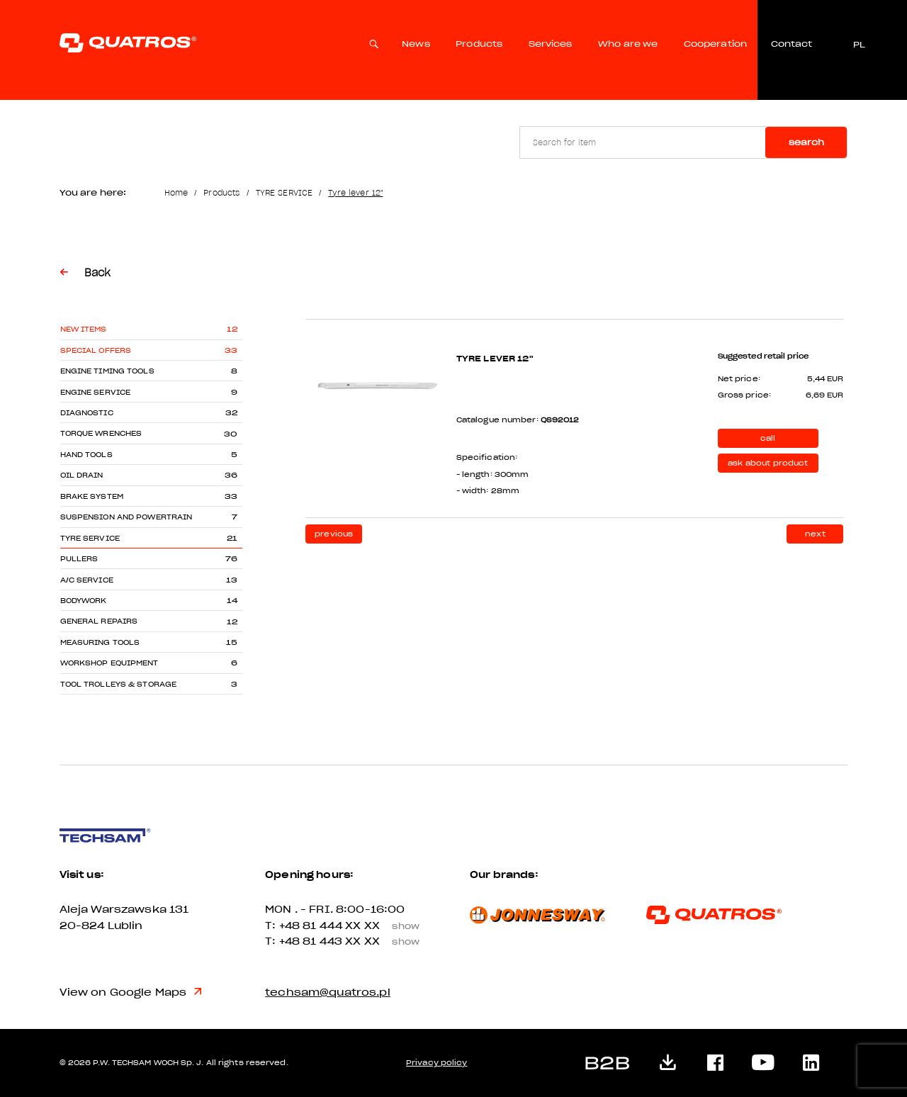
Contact (791, 44)
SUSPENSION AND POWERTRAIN (126, 517)
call (768, 438)
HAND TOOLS (86, 455)
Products (479, 44)
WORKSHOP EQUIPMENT (109, 663)
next (815, 534)
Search (806, 142)
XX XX (387, 926)
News (416, 44)
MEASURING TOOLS (100, 642)
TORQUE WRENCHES (101, 433)
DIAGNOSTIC (86, 413)
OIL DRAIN (81, 475)
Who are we (628, 44)
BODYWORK (83, 600)
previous (334, 534)
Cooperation (715, 44)
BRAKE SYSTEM (91, 496)
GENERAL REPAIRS (99, 621)
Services (551, 44)
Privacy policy (436, 1063)
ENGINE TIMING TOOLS (107, 371)
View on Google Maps (131, 992)
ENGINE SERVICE (95, 392)
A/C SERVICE (86, 580)
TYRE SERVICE (284, 193)
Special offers (96, 350)
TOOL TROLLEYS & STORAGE (118, 684)
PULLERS (79, 559)
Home (176, 193)
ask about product (768, 463)
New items (83, 329)
